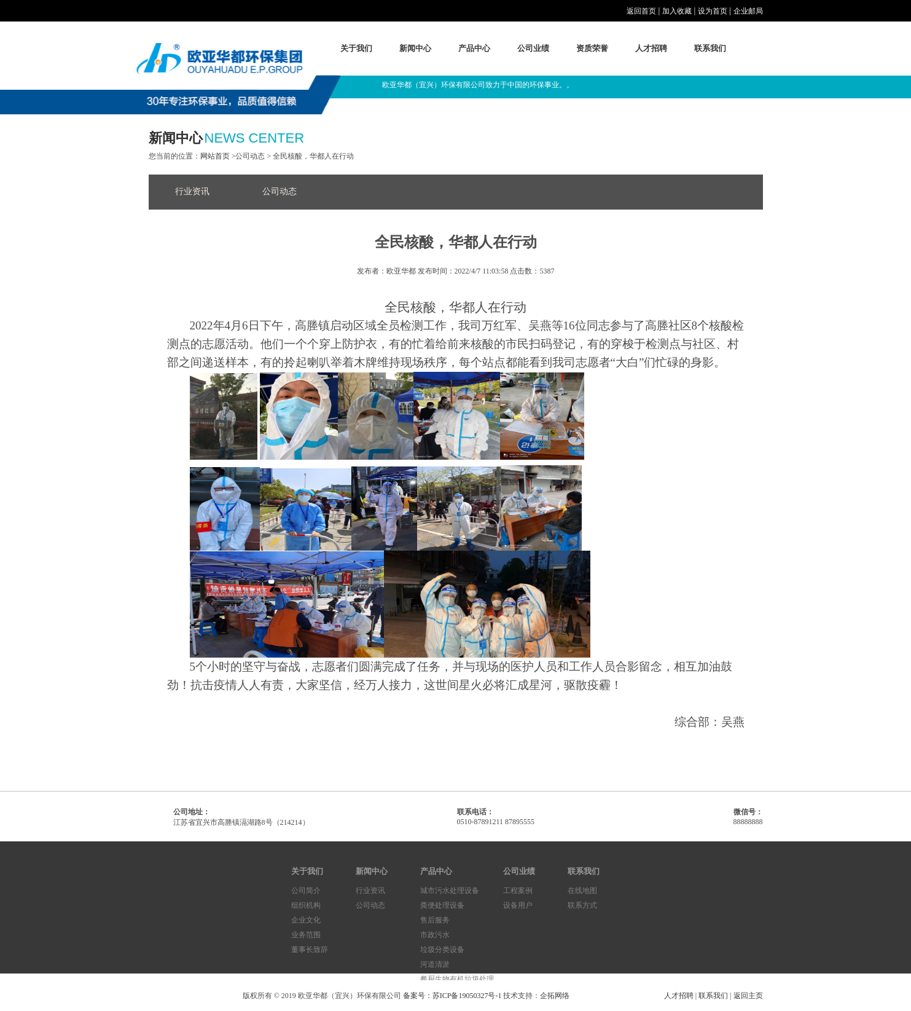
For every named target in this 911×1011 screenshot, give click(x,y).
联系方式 (582, 905)
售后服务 (435, 920)
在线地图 (582, 890)
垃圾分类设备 (442, 949)
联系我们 (710, 48)
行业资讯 (192, 191)
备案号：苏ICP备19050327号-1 (452, 995)
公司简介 (306, 890)
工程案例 (518, 890)
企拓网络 (554, 995)
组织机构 (306, 905)
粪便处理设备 (442, 905)
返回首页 (641, 11)
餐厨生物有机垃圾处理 (457, 979)
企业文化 (306, 920)
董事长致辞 (309, 949)
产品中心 (474, 48)
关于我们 (356, 48)
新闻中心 (415, 48)
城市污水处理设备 (449, 890)
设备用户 (518, 905)
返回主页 (748, 995)
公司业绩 (533, 48)
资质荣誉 (592, 48)
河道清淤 (435, 964)
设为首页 (712, 11)
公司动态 (279, 191)
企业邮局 (748, 11)
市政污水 (435, 934)
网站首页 (215, 156)
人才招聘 (651, 48)
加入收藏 (677, 11)
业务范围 (306, 934)
